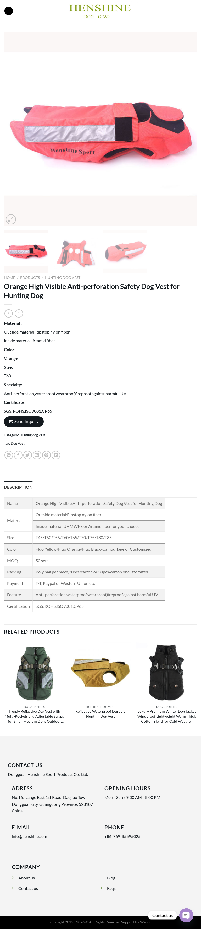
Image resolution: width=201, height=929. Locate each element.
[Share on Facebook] (18, 455)
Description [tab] (18, 487)
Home (9, 278)
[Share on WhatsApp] (8, 455)
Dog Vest (18, 443)
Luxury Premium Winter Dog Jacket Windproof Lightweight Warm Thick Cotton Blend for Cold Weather (166, 716)
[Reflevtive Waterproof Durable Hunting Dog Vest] (100, 671)
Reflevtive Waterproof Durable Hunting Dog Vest (100, 713)
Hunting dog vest (62, 278)
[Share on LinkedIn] (56, 455)
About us (26, 877)
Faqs (111, 888)
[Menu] (8, 11)
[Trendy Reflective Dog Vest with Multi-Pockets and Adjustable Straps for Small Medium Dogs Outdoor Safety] (34, 671)
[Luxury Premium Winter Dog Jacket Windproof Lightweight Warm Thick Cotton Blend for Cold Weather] (166, 671)
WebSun (147, 922)
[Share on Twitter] (27, 455)
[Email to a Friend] (37, 455)
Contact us (28, 888)
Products (30, 278)
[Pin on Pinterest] (46, 455)
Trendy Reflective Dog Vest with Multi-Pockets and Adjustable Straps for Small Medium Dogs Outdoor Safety (34, 717)
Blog (111, 877)
